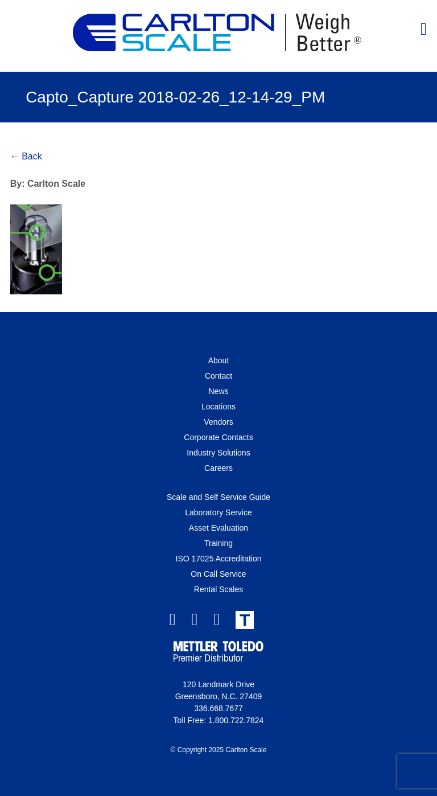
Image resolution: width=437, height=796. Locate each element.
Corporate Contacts (218, 437)
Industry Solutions (218, 452)
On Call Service (218, 573)
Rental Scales (218, 589)
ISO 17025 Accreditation (219, 558)
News (218, 391)
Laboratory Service (218, 512)
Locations (218, 406)
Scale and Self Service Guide (218, 497)
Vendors (218, 421)
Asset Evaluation (218, 527)
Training (218, 543)
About (218, 360)
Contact (218, 375)
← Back (26, 156)
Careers (218, 468)
